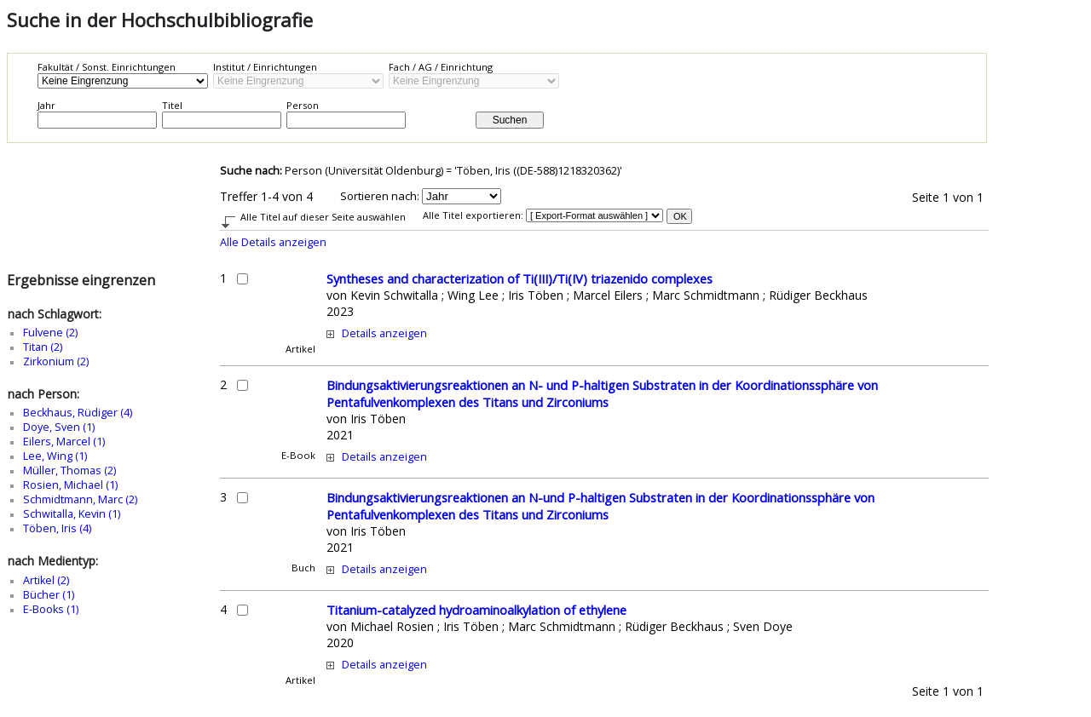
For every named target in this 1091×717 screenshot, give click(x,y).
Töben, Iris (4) (57, 528)
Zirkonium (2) (56, 361)
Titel (172, 105)
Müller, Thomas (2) (69, 470)
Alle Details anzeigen (273, 242)
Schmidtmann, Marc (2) (80, 499)
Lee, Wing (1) (55, 456)
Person (302, 105)
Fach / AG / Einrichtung (441, 66)
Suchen (510, 120)
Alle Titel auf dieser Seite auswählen (323, 216)
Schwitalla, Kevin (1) (71, 514)
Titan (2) (42, 347)
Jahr (46, 105)
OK (680, 216)
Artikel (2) (46, 580)
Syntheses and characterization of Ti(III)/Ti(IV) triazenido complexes (519, 278)
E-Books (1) (50, 609)
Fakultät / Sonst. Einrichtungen (107, 66)
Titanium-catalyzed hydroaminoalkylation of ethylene (476, 609)
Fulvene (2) (50, 332)
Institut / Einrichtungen (265, 66)
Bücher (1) (48, 595)
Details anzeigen (384, 333)
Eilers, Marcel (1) (64, 441)
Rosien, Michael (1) (70, 485)
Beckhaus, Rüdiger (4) (77, 412)
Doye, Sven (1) (59, 427)
